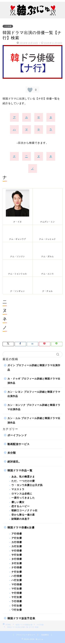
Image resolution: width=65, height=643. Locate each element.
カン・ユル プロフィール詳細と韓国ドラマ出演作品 (33, 420)
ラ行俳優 (16, 601)
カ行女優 (16, 546)
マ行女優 (16, 588)
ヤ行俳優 (16, 593)
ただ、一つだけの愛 (23, 481)
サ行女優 (16, 555)
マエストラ (17, 489)
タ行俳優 (16, 559)
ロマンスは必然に (21, 493)
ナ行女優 (16, 572)
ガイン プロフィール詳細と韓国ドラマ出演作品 (33, 367)
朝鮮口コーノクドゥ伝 (24, 510)
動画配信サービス (18, 444)
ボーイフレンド (17, 435)
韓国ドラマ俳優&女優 (20, 527)
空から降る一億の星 (23, 514)
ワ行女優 (16, 610)
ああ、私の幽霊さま (23, 476)
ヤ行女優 (16, 597)
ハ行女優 (16, 580)
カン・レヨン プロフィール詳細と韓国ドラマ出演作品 (33, 394)
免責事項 (45, 635)
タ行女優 (16, 563)
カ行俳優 (16, 542)
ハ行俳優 (16, 576)
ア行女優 (16, 538)
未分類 (11, 452)
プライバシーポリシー (25, 635)
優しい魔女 (17, 502)
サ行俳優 (16, 550)
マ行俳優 (16, 584)
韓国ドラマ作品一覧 (19, 470)
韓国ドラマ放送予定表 (21, 618)
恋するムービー (20, 506)
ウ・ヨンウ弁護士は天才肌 (27, 485)
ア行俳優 (16, 533)
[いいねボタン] (30, 90)
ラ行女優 (16, 605)
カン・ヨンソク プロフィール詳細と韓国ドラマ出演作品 (33, 407)
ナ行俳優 (7, 26)
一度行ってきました (23, 498)
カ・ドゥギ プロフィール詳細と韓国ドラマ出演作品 (33, 381)
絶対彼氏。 (14, 461)
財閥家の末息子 (20, 519)
